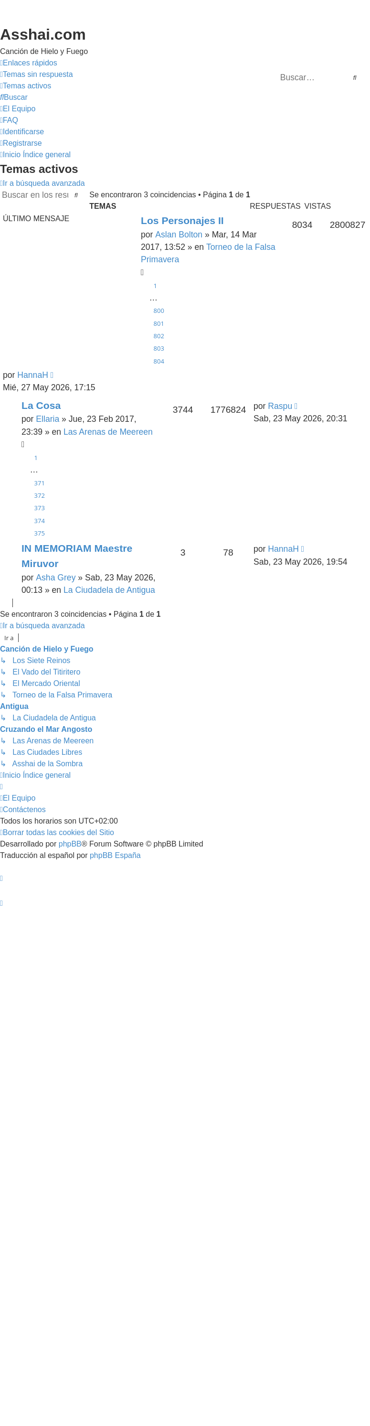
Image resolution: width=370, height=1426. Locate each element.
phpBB (70, 844)
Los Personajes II (182, 220)
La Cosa (41, 405)
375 (39, 533)
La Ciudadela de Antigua (109, 590)
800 (159, 310)
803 (159, 348)
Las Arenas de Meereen (108, 432)
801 (159, 323)
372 (39, 495)
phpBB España (115, 855)
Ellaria (47, 419)
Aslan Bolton (178, 234)
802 (159, 336)
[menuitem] (36, 74)
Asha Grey (55, 577)
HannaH (32, 375)
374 (39, 520)
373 (39, 508)
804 (159, 361)
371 (39, 483)
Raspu (280, 406)
